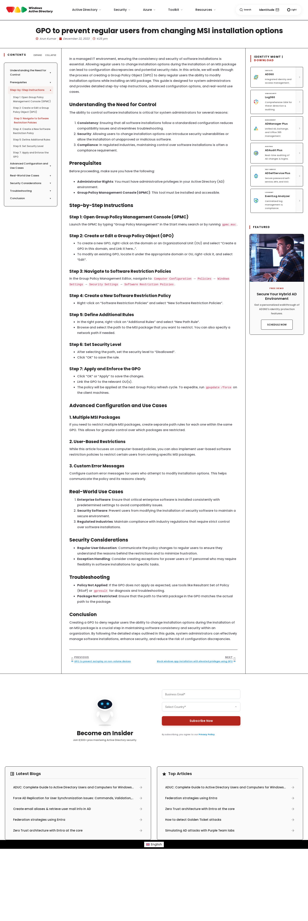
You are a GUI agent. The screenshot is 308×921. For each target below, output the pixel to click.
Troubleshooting (30, 191)
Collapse (50, 55)
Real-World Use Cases (30, 175)
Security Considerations (30, 183)
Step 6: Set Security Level (28, 146)
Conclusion (30, 198)
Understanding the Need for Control (30, 72)
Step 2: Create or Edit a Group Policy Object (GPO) (31, 110)
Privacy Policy (207, 734)
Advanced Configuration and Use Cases (30, 166)
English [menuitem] (156, 844)
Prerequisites (30, 82)
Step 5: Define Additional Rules (31, 139)
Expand (38, 55)
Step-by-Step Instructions (31, 90)
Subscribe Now (201, 721)
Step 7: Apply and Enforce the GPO (31, 154)
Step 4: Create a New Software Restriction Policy (31, 131)
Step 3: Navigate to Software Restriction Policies (31, 120)
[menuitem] (154, 844)
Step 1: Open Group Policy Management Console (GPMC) (32, 99)
